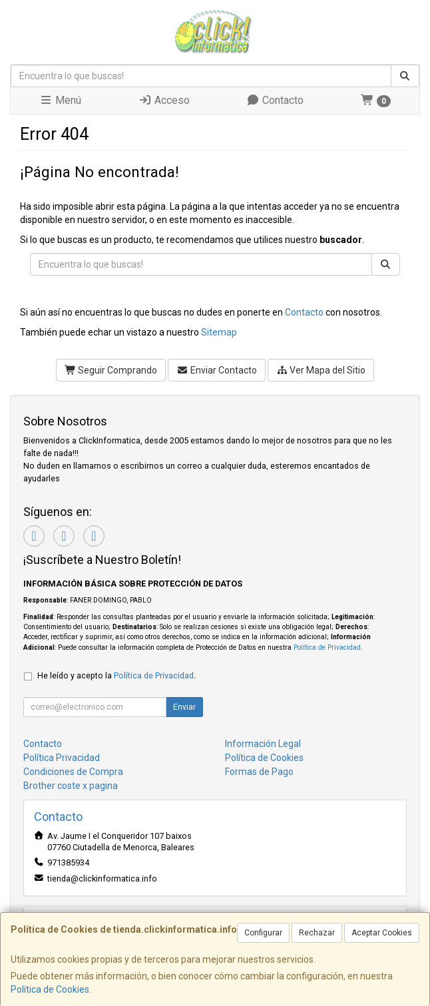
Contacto (275, 100)
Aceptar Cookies (381, 932)
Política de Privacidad (327, 647)
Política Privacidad (61, 757)
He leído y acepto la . (116, 675)
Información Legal (263, 743)
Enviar (184, 707)
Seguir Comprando (111, 370)
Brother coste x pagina (70, 785)
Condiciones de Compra (73, 771)
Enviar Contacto (216, 370)
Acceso (164, 100)
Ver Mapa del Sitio (321, 370)
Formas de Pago (259, 771)
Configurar (263, 932)
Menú (60, 100)
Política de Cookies (50, 989)
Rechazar (317, 932)
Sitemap (219, 332)
